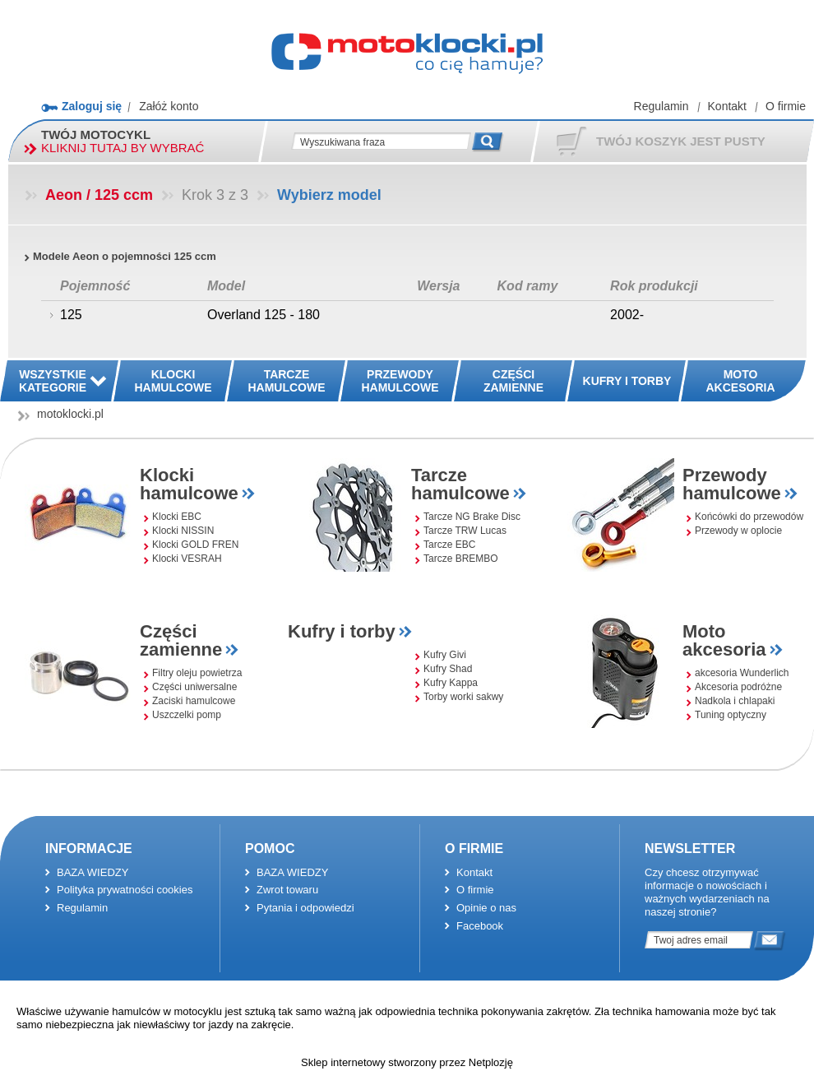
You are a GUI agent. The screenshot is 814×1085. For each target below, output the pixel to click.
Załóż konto (168, 106)
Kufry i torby (341, 631)
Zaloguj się (92, 106)
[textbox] (381, 141)
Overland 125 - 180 (263, 315)
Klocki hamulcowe (189, 484)
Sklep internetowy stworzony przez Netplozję (407, 1062)
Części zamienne (181, 640)
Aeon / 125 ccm (99, 195)
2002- (627, 315)
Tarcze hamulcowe (460, 484)
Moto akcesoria (724, 640)
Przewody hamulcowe (731, 484)
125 (71, 315)
